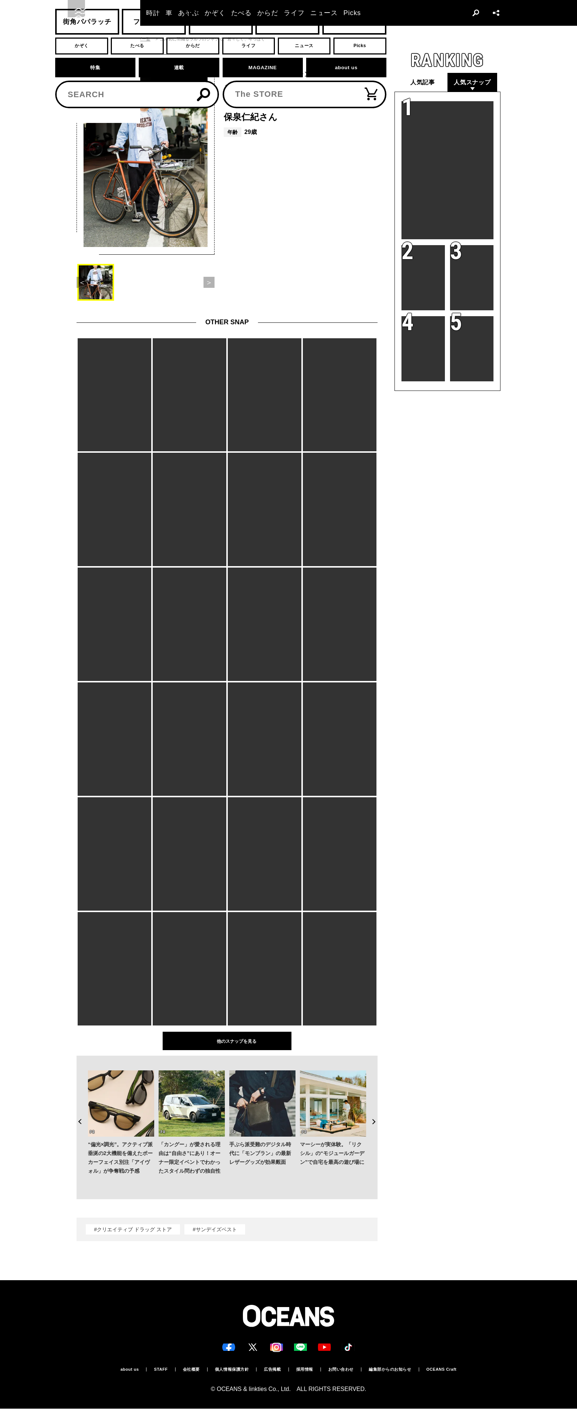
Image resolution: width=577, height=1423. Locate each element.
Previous (76, 1107)
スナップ (107, 39)
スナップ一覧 (138, 39)
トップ (83, 39)
